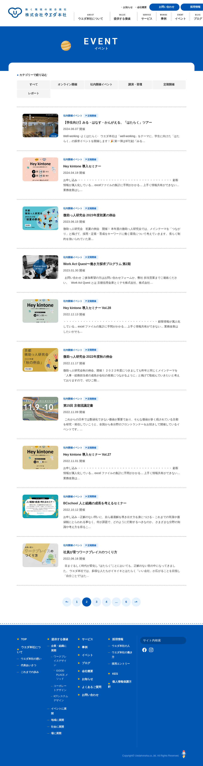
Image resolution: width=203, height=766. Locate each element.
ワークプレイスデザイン (60, 660)
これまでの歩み (30, 672)
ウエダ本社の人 (121, 645)
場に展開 (56, 733)
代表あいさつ (28, 665)
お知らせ (128, 7)
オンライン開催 (67, 84)
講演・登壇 (135, 84)
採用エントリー (121, 663)
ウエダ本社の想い (31, 658)
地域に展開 (57, 719)
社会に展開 (57, 726)
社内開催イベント (101, 84)
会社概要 (142, 7)
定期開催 (169, 84)
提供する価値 (59, 639)
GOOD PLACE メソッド (62, 674)
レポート (33, 93)
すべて (33, 84)
